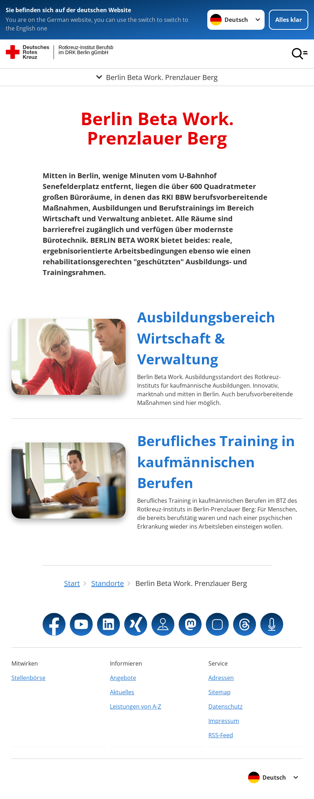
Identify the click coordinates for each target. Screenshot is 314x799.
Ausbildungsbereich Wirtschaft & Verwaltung (206, 337)
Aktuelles (122, 692)
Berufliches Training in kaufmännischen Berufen (216, 461)
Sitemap (219, 692)
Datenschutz (225, 706)
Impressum (223, 721)
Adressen (221, 678)
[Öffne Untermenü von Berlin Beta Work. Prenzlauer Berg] (157, 77)
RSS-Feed (220, 735)
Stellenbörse (28, 678)
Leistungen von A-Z (135, 706)
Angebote (123, 678)
